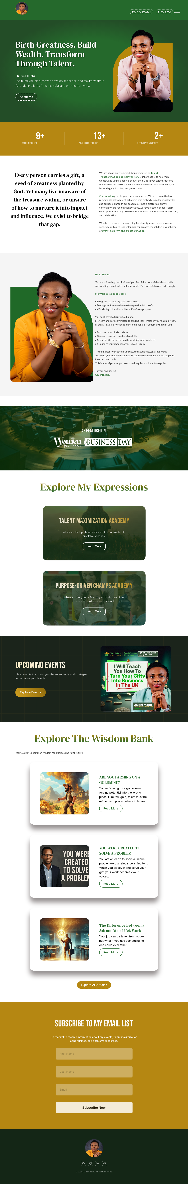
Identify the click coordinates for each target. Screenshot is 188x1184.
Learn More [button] (94, 546)
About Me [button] (26, 96)
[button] (83, 1163)
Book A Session (141, 11)
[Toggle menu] (177, 11)
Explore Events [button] (35, 692)
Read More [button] (113, 808)
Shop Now (164, 11)
